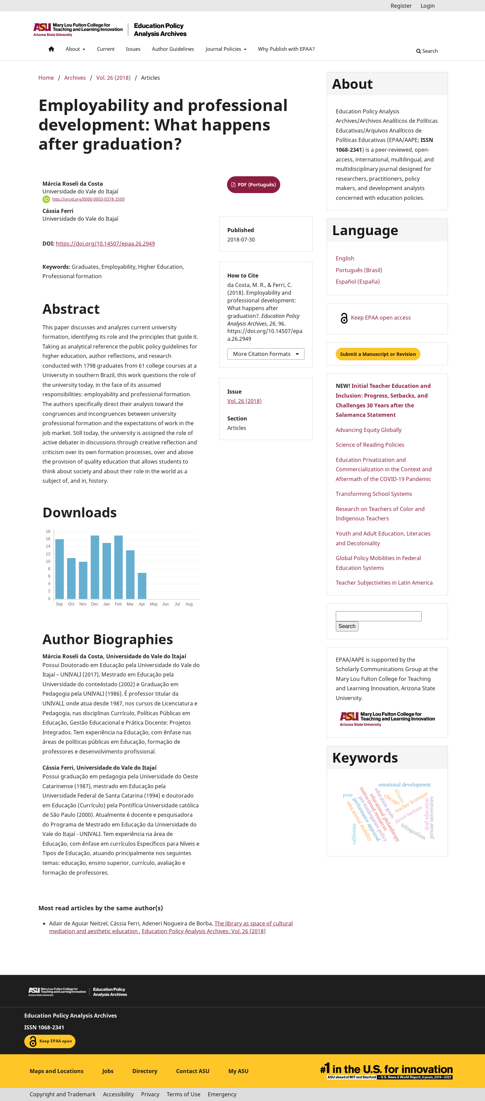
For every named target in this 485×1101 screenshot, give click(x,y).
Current (106, 48)
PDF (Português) (256, 184)
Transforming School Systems (374, 494)
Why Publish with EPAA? (286, 48)
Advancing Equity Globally (368, 430)
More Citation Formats (262, 354)
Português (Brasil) (359, 270)
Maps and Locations (57, 1071)
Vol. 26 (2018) (113, 77)
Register (401, 5)
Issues (133, 48)
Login (428, 5)
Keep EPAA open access (375, 318)
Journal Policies (224, 48)
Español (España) (358, 281)
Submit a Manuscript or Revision (378, 354)
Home (46, 77)
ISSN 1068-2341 (44, 1027)
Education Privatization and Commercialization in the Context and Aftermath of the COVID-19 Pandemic (384, 469)
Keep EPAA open (50, 1041)
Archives (75, 77)
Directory (144, 1071)
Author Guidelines (173, 48)
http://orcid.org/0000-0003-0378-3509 (88, 199)
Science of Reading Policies (370, 444)
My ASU (238, 1071)
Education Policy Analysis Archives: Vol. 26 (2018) (204, 931)
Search (427, 50)
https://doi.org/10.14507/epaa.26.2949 (105, 243)
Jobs (108, 1071)
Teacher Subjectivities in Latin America (384, 582)
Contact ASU (192, 1071)
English (345, 258)
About (73, 48)
